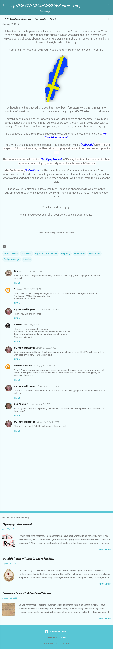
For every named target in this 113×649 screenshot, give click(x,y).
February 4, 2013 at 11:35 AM (44, 366)
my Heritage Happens (24, 309)
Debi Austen (20, 404)
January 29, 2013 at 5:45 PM (47, 309)
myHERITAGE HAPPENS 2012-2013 (44, 5)
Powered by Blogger (56, 631)
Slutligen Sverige (11, 259)
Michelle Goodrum (23, 365)
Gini (16, 271)
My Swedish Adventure (46, 253)
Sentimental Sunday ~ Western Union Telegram (26, 593)
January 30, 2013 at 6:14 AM (34, 325)
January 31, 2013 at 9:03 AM (47, 348)
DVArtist (18, 324)
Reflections (79, 253)
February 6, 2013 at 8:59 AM (38, 404)
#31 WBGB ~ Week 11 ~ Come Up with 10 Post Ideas (28, 559)
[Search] (109, 5)
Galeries (63, 637)
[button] (109, 19)
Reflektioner (94, 253)
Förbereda (26, 253)
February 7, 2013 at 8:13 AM (47, 422)
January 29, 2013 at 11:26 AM (29, 289)
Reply (17, 283)
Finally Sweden (11, 253)
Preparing (65, 253)
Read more (105, 549)
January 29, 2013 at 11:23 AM (31, 271)
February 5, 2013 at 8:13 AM (47, 386)
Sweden (27, 259)
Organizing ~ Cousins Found (16, 524)
